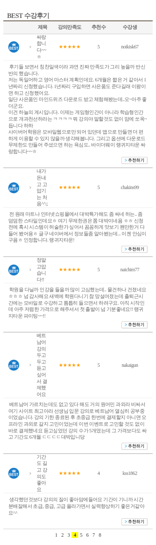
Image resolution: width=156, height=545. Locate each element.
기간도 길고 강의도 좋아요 (42, 473)
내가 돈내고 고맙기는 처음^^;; (42, 187)
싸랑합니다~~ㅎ (41, 47)
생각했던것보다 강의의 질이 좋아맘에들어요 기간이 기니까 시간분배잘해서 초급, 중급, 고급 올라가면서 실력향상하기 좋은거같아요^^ (76, 506)
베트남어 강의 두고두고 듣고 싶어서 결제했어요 (42, 365)
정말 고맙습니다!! (41, 270)
